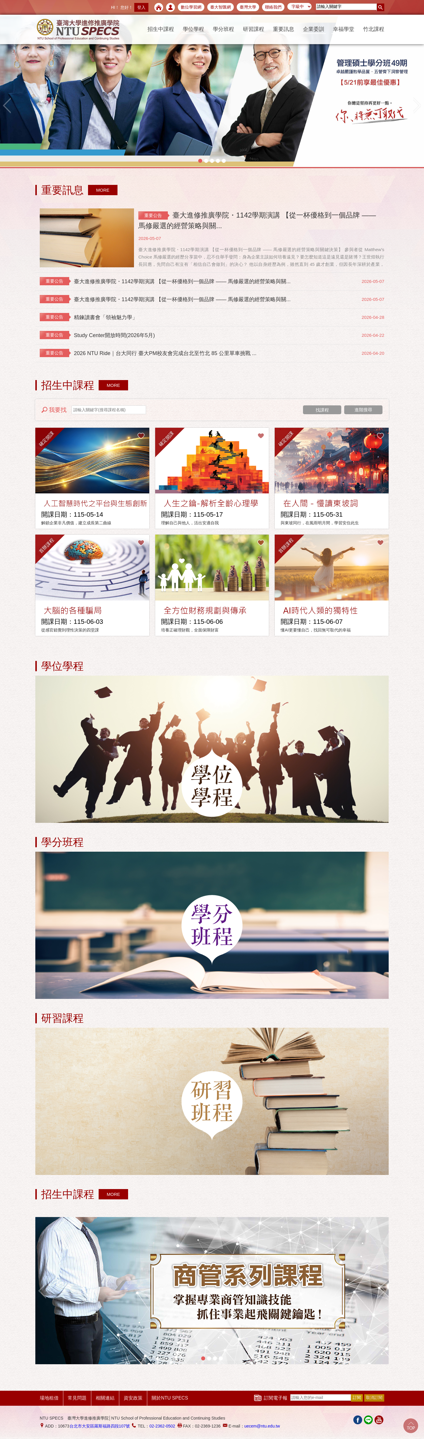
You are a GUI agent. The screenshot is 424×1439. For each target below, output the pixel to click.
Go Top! (410, 1425)
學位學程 (193, 29)
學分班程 (223, 29)
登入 (141, 7)
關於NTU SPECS (170, 1397)
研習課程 (253, 29)
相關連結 (105, 1397)
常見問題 (77, 1397)
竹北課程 (373, 29)
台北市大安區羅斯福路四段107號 (99, 1426)
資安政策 (133, 1397)
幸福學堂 (343, 29)
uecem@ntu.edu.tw (262, 1426)
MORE (103, 190)
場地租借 (49, 1397)
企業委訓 (313, 29)
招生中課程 (161, 29)
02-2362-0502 (162, 1426)
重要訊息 (283, 29)
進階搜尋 (363, 409)
